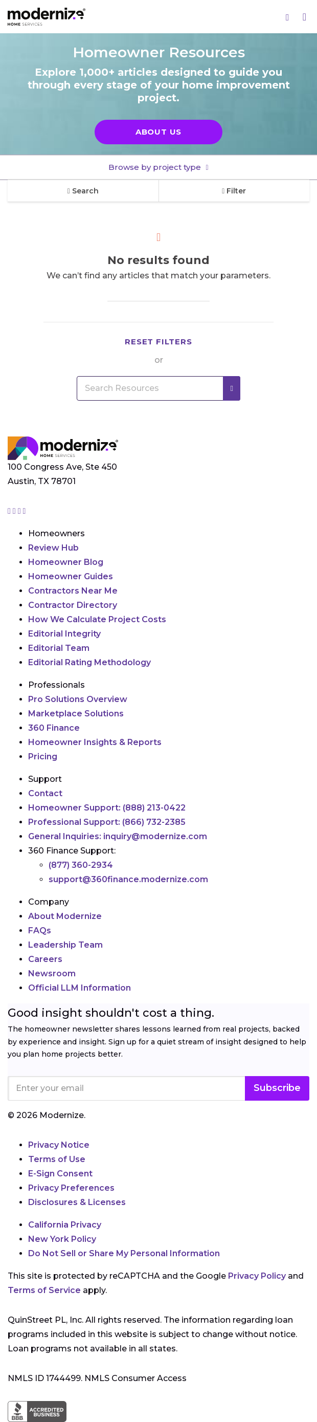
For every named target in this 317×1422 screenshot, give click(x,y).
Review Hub (53, 548)
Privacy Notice (58, 1145)
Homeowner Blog (65, 562)
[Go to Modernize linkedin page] (20, 511)
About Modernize (65, 916)
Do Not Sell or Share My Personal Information (124, 1253)
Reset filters (158, 341)
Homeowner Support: (107, 808)
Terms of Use (56, 1159)
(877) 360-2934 (81, 865)
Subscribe (277, 1087)
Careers (45, 959)
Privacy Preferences (71, 1188)
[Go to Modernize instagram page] (10, 511)
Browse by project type (155, 167)
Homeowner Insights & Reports (95, 742)
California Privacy (64, 1225)
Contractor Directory (72, 605)
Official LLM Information (79, 988)
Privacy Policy (257, 1276)
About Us (158, 132)
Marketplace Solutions (76, 713)
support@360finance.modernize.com (128, 879)
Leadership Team (65, 945)
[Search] (288, 17)
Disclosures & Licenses (77, 1202)
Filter (234, 190)
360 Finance (54, 728)
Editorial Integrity (64, 634)
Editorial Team (58, 648)
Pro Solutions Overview (77, 699)
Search (83, 190)
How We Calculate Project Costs (97, 619)
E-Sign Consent (60, 1173)
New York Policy (62, 1239)
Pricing (42, 756)
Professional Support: (107, 822)
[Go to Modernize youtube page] (24, 511)
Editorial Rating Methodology (89, 662)
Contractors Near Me (73, 591)
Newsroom (52, 973)
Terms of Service (44, 1290)
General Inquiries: (117, 836)
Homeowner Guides (70, 576)
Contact (45, 793)
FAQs (39, 930)
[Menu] (304, 16)
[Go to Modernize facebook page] (15, 511)
